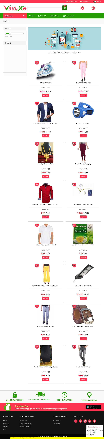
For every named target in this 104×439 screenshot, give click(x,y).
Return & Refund (25, 426)
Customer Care (71, 1)
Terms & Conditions (26, 423)
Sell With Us (57, 420)
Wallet (97, 1)
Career (5, 426)
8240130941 (90, 435)
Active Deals (85, 1)
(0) (49, 88)
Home (5, 420)
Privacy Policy (24, 420)
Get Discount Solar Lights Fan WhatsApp (23, 438)
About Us (6, 423)
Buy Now (45, 95)
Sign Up (95, 8)
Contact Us (56, 423)
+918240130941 (97, 430)
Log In (85, 8)
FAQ (4, 429)
